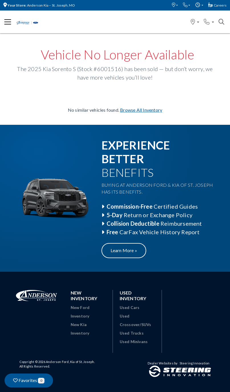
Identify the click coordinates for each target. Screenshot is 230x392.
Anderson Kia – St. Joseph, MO (39, 5)
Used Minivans (134, 341)
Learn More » (124, 250)
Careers (217, 5)
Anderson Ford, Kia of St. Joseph (70, 362)
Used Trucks (132, 333)
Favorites (28, 380)
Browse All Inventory (141, 110)
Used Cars (130, 307)
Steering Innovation (195, 363)
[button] (175, 5)
